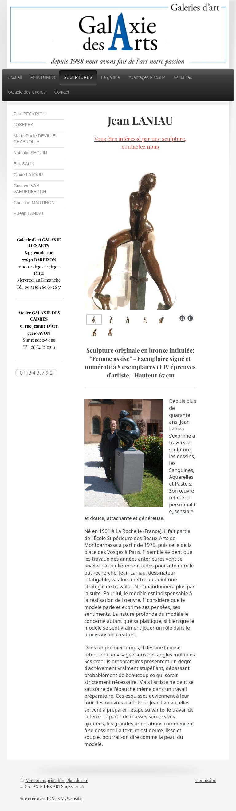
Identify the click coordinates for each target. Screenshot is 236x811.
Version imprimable (42, 780)
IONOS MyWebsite (64, 798)
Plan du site (77, 780)
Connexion (205, 780)
